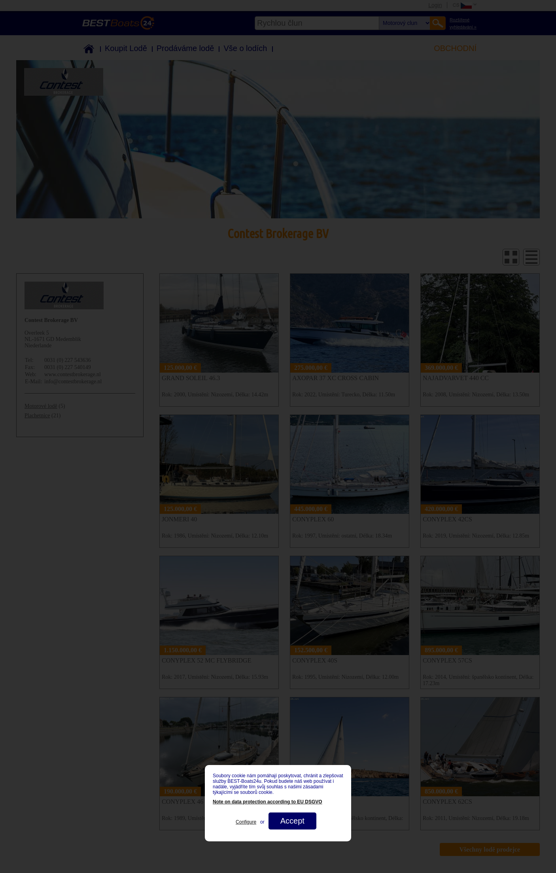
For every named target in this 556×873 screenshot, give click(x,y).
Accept (292, 820)
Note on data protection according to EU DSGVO (267, 802)
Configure (246, 822)
